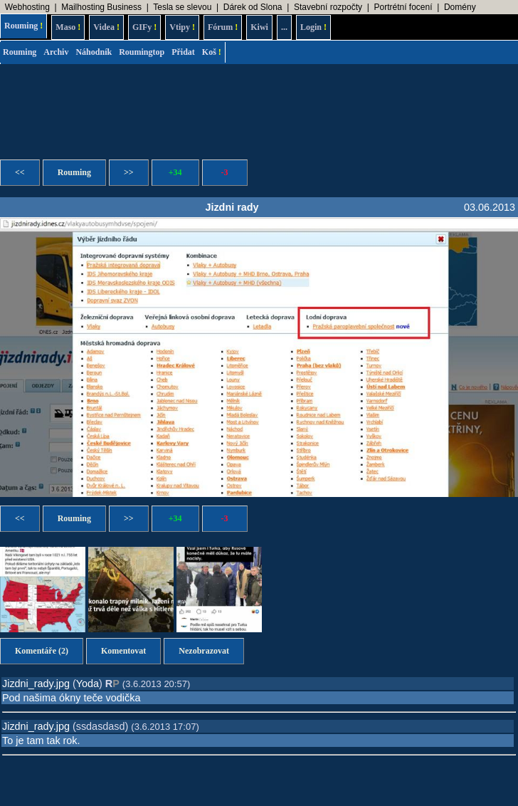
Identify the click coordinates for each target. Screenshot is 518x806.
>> (129, 172)
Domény (460, 7)
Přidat (183, 52)
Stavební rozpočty (328, 7)
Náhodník (93, 52)
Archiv (55, 52)
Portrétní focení (403, 7)
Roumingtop (141, 52)
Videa (106, 27)
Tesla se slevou (182, 7)
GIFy (144, 27)
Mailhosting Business (101, 7)
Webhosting (27, 7)
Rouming (23, 26)
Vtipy (182, 27)
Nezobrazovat (204, 651)
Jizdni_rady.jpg (36, 683)
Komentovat (123, 651)
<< (20, 172)
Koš (211, 52)
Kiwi (259, 27)
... (284, 27)
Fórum (223, 27)
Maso (68, 27)
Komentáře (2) (41, 651)
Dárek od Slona (252, 7)
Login (313, 27)
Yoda (87, 683)
